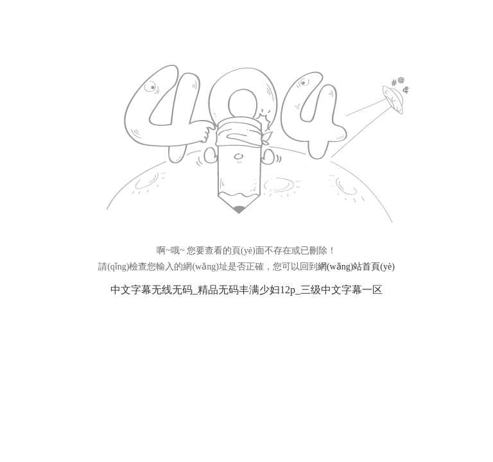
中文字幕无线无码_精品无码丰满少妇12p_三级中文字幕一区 (246, 289)
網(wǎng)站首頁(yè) (356, 266)
